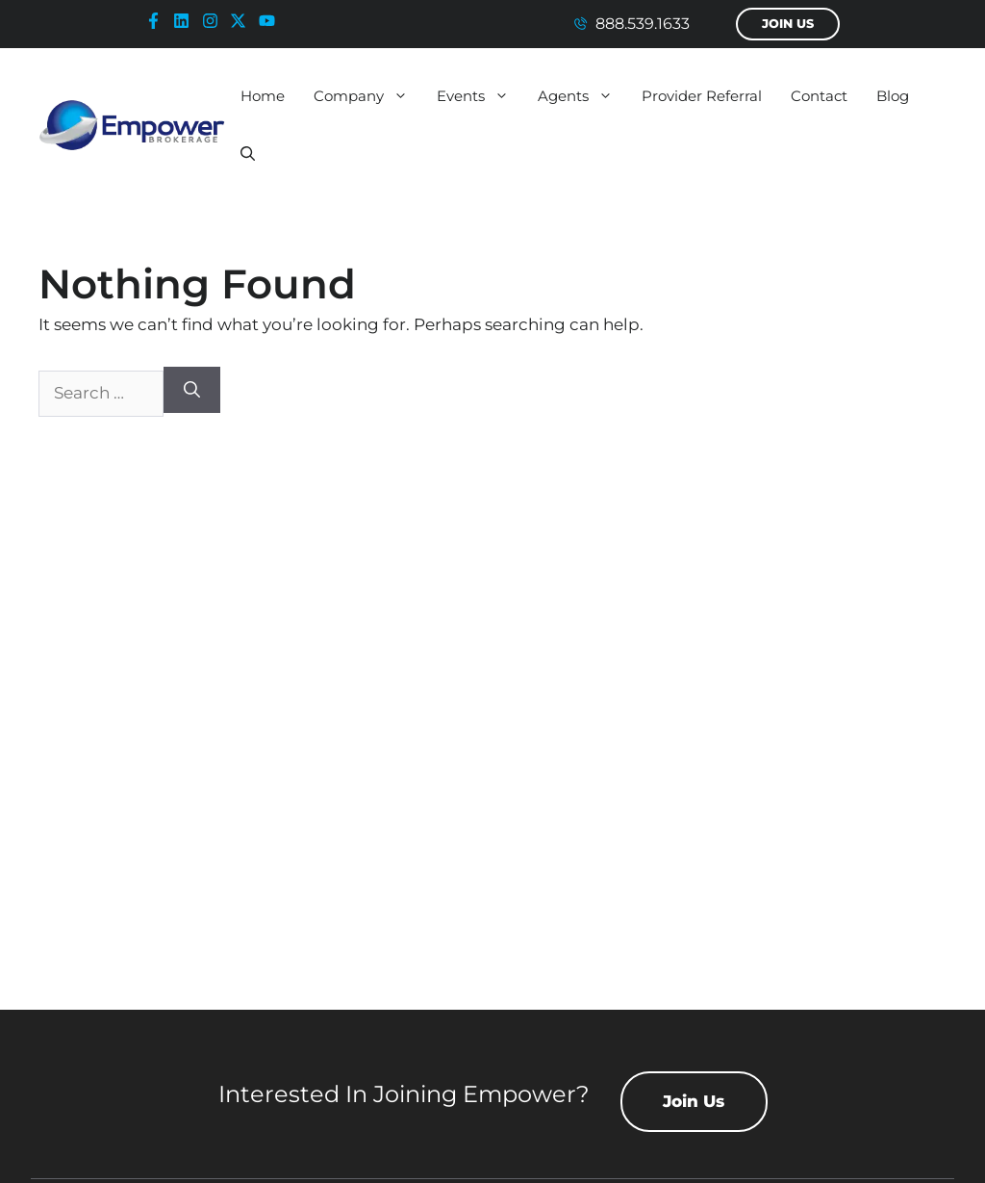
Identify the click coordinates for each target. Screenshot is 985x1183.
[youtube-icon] (271, 21)
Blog (892, 96)
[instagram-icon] (214, 21)
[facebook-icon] (157, 21)
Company (368, 96)
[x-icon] (242, 21)
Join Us (788, 23)
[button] (247, 154)
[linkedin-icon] (185, 21)
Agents (582, 96)
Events (480, 96)
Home (262, 96)
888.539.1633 (642, 23)
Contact (819, 96)
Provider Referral (702, 96)
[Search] (192, 390)
